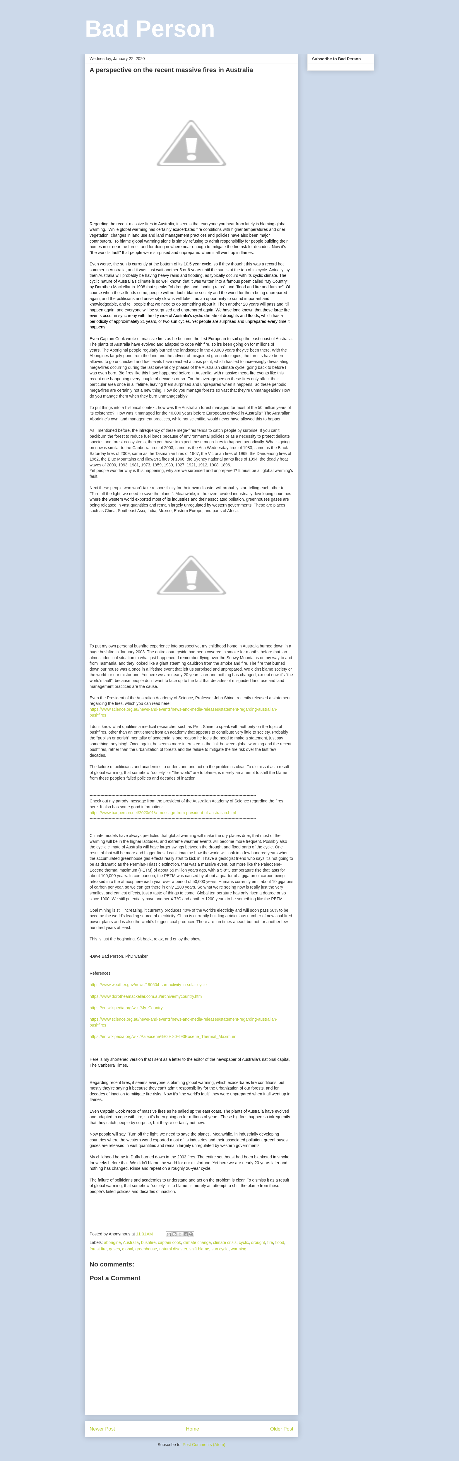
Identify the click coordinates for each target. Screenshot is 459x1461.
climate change (197, 1242)
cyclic (244, 1242)
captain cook (169, 1242)
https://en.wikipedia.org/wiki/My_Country (126, 1007)
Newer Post (102, 1429)
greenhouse (146, 1249)
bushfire (148, 1242)
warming (238, 1249)
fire (270, 1242)
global (127, 1249)
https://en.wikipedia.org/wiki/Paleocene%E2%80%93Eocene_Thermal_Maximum (163, 1036)
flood (279, 1242)
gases (114, 1249)
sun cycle (219, 1249)
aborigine (112, 1242)
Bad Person (150, 29)
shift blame (199, 1249)
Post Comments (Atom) (204, 1444)
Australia (131, 1242)
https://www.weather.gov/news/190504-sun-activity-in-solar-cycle (148, 984)
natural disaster (173, 1249)
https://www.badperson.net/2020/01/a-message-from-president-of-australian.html (163, 812)
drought (258, 1242)
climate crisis (225, 1242)
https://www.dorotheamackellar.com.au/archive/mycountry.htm (146, 996)
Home (192, 1429)
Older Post (281, 1429)
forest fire (98, 1249)
